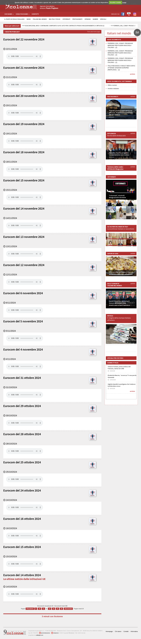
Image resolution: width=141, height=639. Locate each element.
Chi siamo (118, 631)
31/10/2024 (10, 387)
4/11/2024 (9, 359)
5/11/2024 (9, 331)
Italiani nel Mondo (40, 19)
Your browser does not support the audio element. (24, 56)
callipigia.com (39, 635)
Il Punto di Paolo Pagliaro (14, 19)
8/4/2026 (111, 388)
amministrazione (44, 633)
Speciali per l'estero (115, 358)
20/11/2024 (10, 105)
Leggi (124, 2)
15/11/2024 (10, 190)
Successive (68, 609)
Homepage (109, 631)
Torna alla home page (93, 31)
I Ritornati (66, 19)
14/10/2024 (10, 586)
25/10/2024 (10, 472)
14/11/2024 (10, 218)
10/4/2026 (112, 380)
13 (49, 609)
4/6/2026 (111, 371)
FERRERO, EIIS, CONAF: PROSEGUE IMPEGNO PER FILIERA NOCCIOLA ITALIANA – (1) (120, 60)
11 (43, 609)
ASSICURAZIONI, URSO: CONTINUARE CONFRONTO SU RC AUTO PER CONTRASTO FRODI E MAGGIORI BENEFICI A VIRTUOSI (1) (63, 26)
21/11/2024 (10, 77)
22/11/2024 (10, 49)
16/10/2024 (10, 528)
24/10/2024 (10, 500)
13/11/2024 (10, 246)
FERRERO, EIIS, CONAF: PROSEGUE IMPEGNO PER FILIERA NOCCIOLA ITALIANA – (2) (120, 45)
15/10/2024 (10, 556)
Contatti (35, 14)
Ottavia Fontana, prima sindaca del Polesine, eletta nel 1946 (119, 368)
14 (53, 609)
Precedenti (30, 609)
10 (39, 609)
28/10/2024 (10, 443)
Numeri (95, 19)
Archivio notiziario (113, 88)
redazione (54, 633)
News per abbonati (12, 26)
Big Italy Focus (54, 19)
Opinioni (88, 19)
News (29, 19)
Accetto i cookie (115, 2)
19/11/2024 (10, 133)
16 (61, 609)
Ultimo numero (112, 85)
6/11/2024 (9, 302)
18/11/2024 (10, 162)
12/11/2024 (10, 274)
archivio (132, 74)
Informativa (134, 631)
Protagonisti (77, 19)
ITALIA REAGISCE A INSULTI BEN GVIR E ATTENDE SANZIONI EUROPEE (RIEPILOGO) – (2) (121, 68)
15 (57, 609)
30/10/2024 (10, 415)
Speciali (103, 19)
